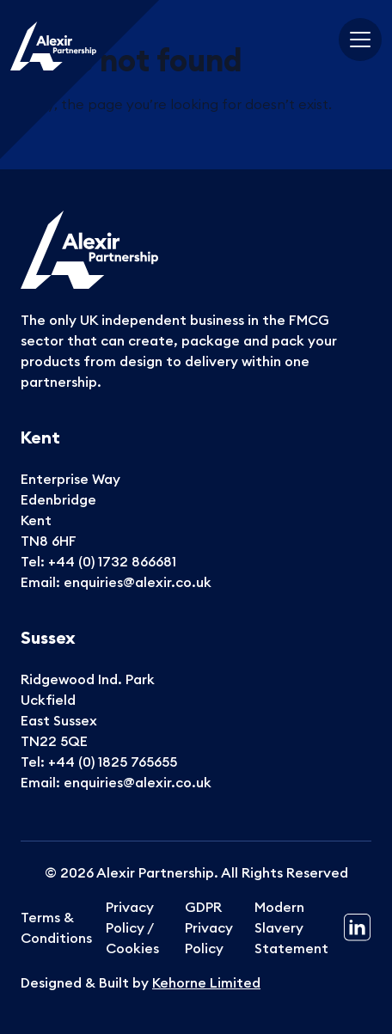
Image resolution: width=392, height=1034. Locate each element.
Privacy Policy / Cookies (132, 927)
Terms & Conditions (56, 927)
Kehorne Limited (206, 982)
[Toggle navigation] (360, 39)
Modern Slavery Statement (291, 927)
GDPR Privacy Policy (209, 927)
